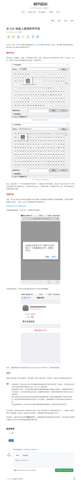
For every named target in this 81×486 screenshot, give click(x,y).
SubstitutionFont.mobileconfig (16, 206)
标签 (58, 21)
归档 (71, 21)
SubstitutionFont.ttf (35, 368)
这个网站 (61, 184)
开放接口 (42, 12)
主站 (23, 12)
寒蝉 (51, 12)
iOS (11, 440)
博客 (51, 21)
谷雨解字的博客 (17, 479)
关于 (58, 12)
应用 (20, 32)
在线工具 (32, 12)
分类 (65, 21)
